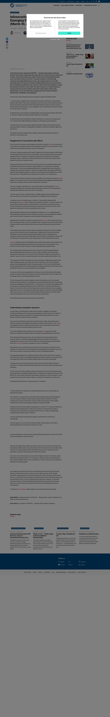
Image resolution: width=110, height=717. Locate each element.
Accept (69, 33)
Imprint (58, 39)
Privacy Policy (53, 39)
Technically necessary (40, 33)
